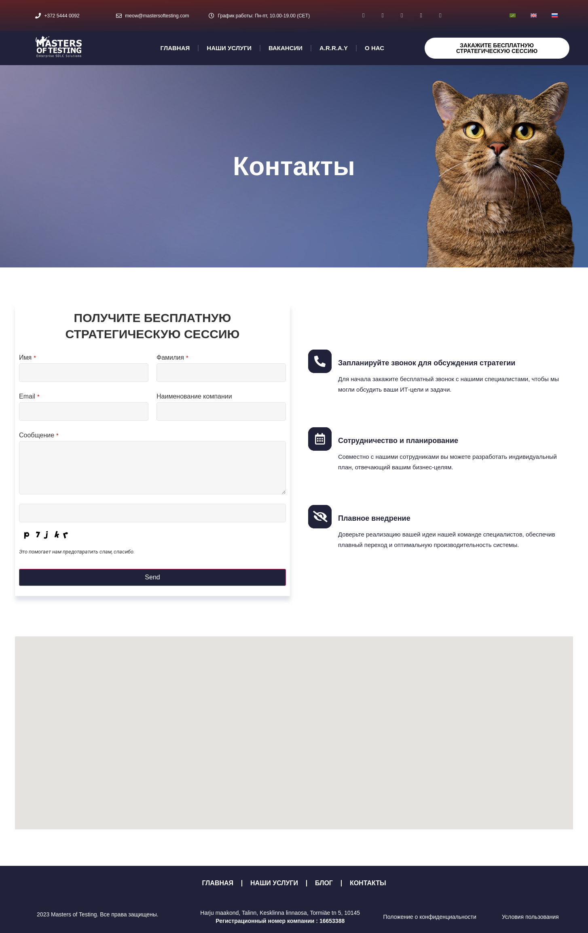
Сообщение (39, 435)
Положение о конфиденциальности (429, 917)
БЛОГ (324, 883)
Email (29, 396)
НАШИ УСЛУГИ (229, 48)
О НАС (374, 48)
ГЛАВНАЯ (175, 48)
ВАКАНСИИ (285, 48)
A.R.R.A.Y (333, 48)
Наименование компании (194, 396)
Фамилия (172, 357)
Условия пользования (530, 917)
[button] (294, 725)
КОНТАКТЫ (368, 883)
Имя (27, 357)
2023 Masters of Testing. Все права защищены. (98, 914)
